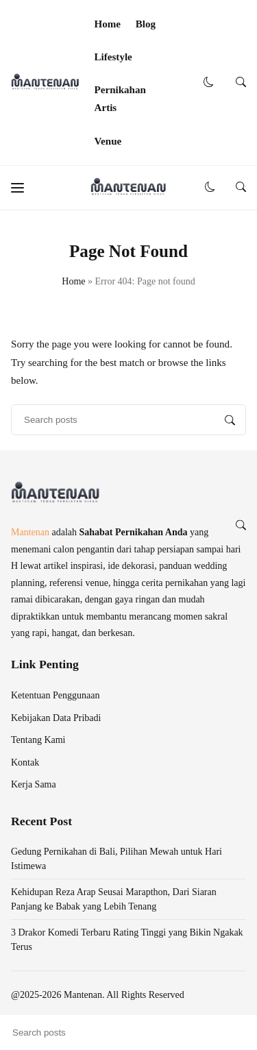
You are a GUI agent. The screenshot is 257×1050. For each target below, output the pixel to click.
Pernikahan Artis (120, 98)
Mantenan (30, 532)
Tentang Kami (38, 740)
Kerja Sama (33, 784)
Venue (108, 141)
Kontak (25, 762)
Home (108, 24)
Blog (146, 24)
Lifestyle (113, 56)
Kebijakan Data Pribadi (56, 718)
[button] (209, 82)
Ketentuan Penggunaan (55, 695)
